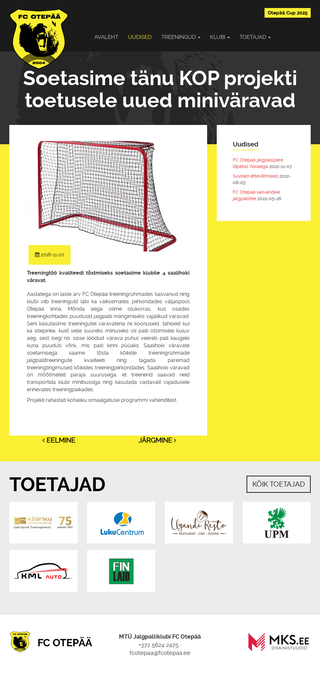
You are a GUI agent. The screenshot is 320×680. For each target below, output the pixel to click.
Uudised (140, 37)
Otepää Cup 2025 (287, 13)
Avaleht (106, 37)
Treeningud (180, 37)
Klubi (220, 37)
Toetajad (255, 37)
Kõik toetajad (278, 484)
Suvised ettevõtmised (255, 176)
